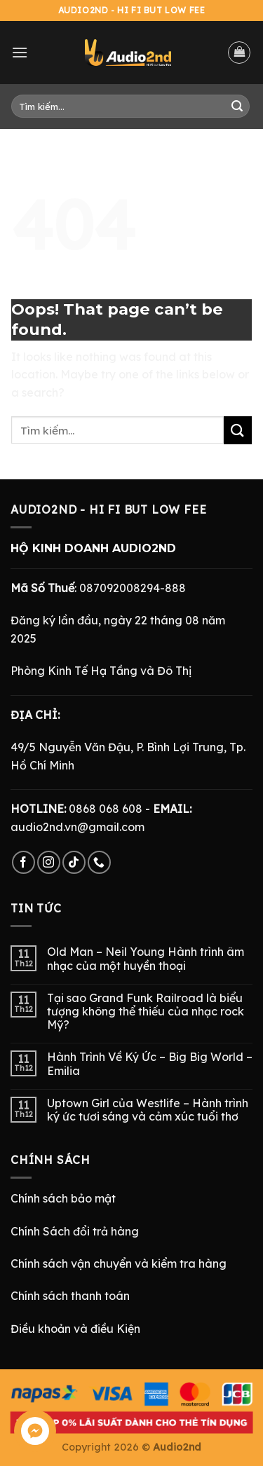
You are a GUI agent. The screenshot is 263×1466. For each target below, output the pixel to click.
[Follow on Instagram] (48, 862)
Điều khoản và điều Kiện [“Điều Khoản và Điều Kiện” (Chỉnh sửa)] (75, 1329)
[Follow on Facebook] (23, 862)
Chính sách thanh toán (70, 1296)
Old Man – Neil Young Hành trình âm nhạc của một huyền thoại (145, 958)
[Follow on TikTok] (74, 862)
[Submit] (237, 106)
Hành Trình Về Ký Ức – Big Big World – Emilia (149, 1063)
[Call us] (99, 862)
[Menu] (19, 52)
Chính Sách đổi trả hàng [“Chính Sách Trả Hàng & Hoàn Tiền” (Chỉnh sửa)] (75, 1231)
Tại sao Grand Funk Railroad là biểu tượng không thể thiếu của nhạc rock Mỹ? (145, 1012)
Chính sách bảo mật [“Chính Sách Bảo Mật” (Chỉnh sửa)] (63, 1198)
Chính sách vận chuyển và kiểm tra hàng (119, 1263)
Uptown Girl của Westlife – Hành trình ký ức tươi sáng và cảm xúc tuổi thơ (147, 1110)
